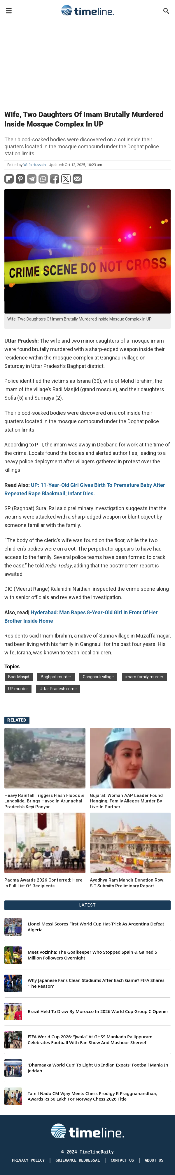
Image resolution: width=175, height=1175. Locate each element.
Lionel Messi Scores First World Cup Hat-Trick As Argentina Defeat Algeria (96, 926)
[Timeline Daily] (87, 1130)
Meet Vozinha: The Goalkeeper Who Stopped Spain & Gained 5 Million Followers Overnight (92, 955)
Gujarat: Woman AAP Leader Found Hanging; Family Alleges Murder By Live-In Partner (126, 801)
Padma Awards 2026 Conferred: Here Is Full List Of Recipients (43, 883)
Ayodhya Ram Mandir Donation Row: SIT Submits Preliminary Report (127, 883)
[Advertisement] (87, 61)
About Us (154, 1160)
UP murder (18, 688)
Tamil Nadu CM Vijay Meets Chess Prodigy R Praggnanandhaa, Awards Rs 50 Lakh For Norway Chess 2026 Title (92, 1096)
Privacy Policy (28, 1160)
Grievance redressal (77, 1160)
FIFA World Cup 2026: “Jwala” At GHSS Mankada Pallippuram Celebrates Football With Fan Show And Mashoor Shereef (90, 1039)
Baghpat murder (56, 676)
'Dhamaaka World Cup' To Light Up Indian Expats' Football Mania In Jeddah (98, 1067)
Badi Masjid (18, 676)
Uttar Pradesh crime (58, 688)
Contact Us (122, 1160)
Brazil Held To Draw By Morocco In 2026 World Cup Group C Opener (98, 1011)
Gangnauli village (98, 676)
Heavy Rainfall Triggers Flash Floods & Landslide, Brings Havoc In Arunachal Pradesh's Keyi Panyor (44, 801)
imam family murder (144, 676)
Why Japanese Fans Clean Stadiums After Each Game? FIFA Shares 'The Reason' (96, 983)
